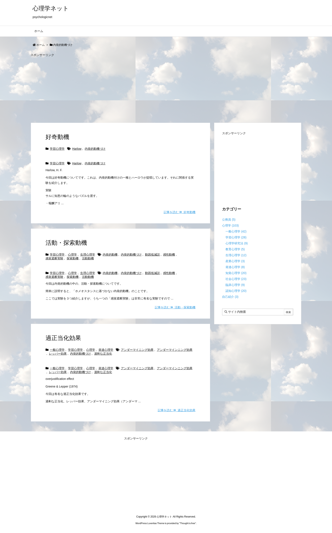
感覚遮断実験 (54, 258)
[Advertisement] (157, 88)
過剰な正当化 (103, 353)
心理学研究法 (236, 243)
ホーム (40, 44)
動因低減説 (152, 254)
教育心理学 (235, 249)
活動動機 (88, 258)
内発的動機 (110, 254)
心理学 (72, 254)
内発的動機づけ (95, 148)
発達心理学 (105, 349)
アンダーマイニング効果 (137, 349)
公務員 (228, 219)
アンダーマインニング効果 (174, 349)
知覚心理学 (235, 273)
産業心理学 (235, 261)
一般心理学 (57, 349)
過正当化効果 (63, 338)
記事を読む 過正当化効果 (176, 410)
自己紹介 (230, 296)
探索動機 (73, 258)
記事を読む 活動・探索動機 (175, 307)
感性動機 (169, 254)
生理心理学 (87, 254)
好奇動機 (57, 137)
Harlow (77, 148)
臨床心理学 (235, 285)
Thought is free (187, 523)
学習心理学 (57, 148)
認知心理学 (235, 290)
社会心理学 (235, 279)
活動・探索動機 (66, 242)
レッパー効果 (58, 353)
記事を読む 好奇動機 (179, 212)
